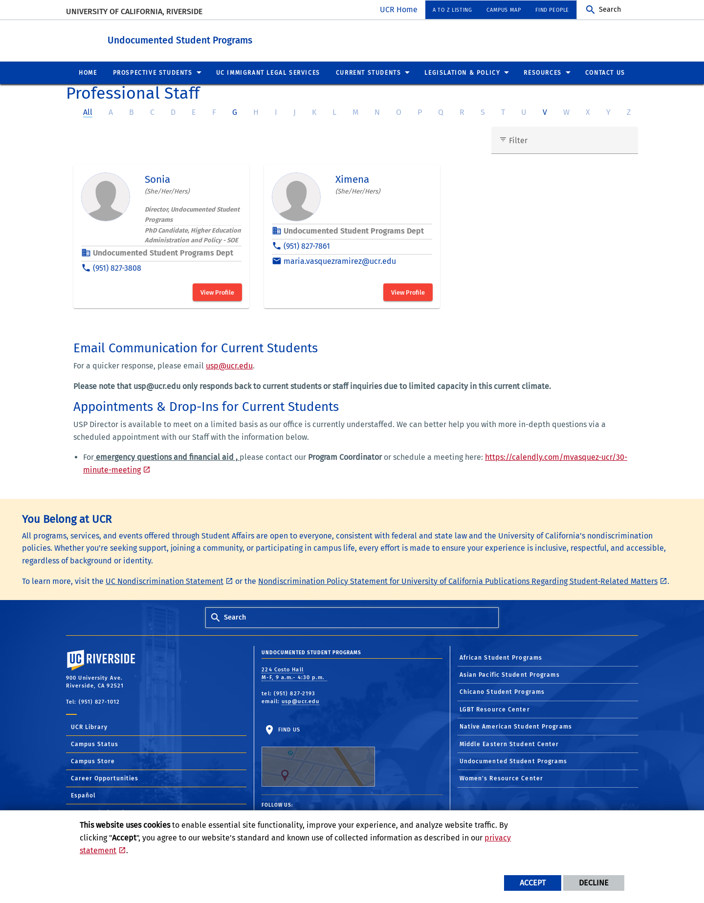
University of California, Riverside (134, 11)
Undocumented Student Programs (233, 38)
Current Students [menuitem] (368, 72)
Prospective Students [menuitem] (153, 72)
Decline (594, 882)
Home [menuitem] (88, 72)
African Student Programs (501, 657)
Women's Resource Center (501, 777)
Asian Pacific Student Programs (510, 674)
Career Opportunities (104, 777)
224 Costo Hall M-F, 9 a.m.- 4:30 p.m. (294, 673)
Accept (533, 882)
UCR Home (399, 9)
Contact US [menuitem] (605, 72)
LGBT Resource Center (495, 709)
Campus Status (94, 743)
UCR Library (89, 726)
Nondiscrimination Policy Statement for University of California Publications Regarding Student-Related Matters (458, 580)
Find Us (318, 756)
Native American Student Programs (516, 726)
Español (83, 795)
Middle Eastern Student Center (509, 743)
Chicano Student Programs (502, 691)
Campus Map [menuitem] (503, 10)
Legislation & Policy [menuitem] (462, 72)
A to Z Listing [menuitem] (452, 10)
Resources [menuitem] (542, 72)
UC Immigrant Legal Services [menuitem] (268, 72)
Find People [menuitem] (552, 10)
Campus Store (93, 760)
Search (610, 9)
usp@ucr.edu (229, 365)
